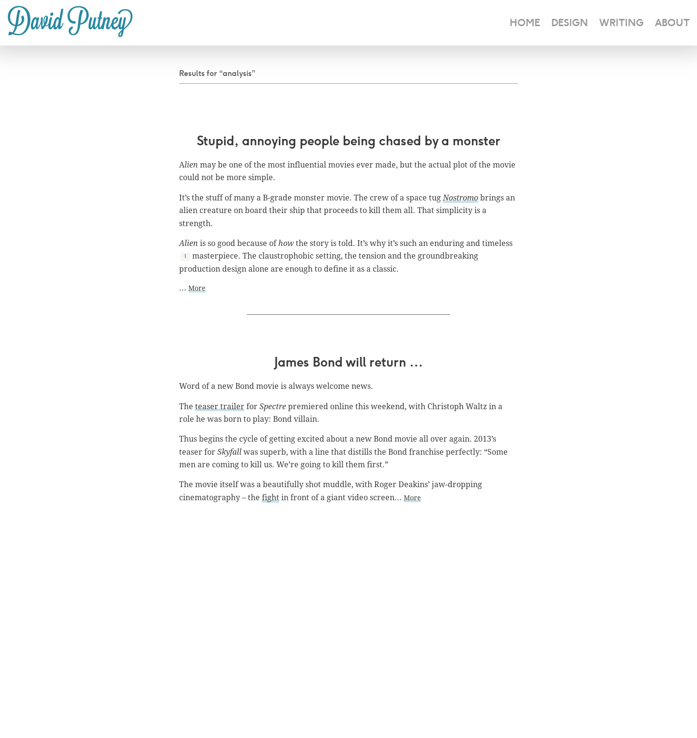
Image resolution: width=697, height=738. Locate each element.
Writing (621, 22)
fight (270, 497)
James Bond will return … (348, 362)
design (569, 22)
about (672, 22)
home (525, 22)
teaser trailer (219, 406)
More (197, 287)
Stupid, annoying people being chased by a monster (348, 140)
